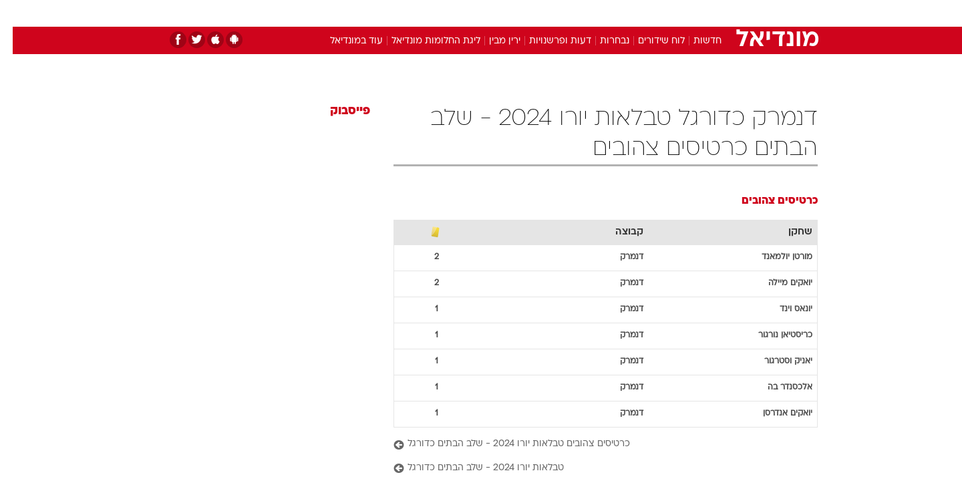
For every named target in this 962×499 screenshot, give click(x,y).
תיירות (428, 13)
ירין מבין (492, 41)
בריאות (473, 13)
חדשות (717, 13)
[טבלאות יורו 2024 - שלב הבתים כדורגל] (593, 469)
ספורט (672, 13)
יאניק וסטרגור (776, 361)
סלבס (587, 13)
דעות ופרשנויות (547, 41)
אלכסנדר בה (777, 387)
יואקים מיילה (778, 283)
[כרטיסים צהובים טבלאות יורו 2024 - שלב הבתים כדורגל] (593, 445)
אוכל (514, 13)
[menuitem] (709, 13)
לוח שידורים (648, 41)
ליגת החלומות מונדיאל (423, 41)
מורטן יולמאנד (774, 257)
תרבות (629, 13)
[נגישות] (18, 13)
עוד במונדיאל (343, 41)
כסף (549, 13)
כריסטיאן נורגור (773, 335)
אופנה (328, 13)
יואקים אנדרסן (775, 413)
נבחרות (602, 41)
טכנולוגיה (377, 13)
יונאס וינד (783, 309)
